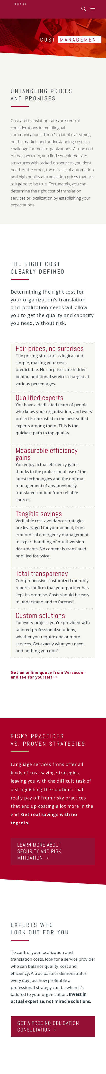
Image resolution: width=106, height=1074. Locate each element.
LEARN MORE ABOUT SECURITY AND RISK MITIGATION (39, 851)
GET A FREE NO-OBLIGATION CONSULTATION (48, 1026)
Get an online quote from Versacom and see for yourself (48, 675)
